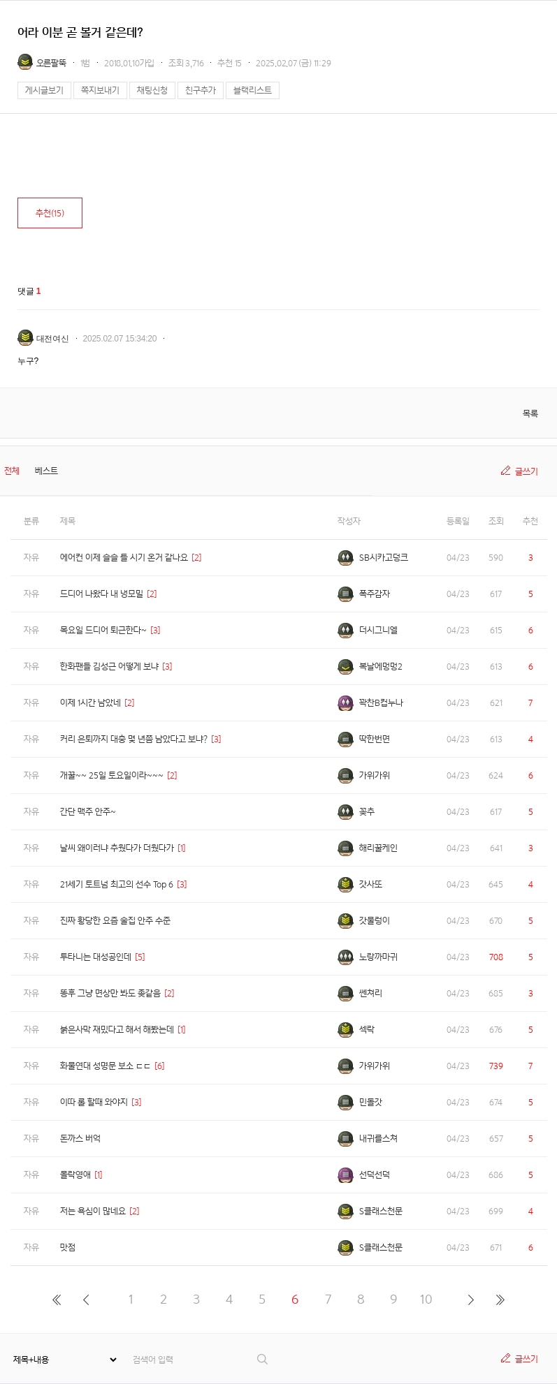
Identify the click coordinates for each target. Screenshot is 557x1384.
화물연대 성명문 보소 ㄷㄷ (105, 1066)
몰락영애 (75, 1175)
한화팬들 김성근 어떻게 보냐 (109, 666)
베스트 (46, 471)
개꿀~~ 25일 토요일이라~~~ (112, 775)
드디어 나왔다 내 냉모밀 (101, 594)
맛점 (67, 1247)
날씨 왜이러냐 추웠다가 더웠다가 (117, 848)
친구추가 (200, 90)
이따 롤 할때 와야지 (94, 1102)
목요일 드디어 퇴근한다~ (103, 630)
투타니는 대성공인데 (95, 957)
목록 (530, 413)
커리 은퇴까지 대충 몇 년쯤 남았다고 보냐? (134, 739)
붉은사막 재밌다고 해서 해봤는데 (117, 1029)
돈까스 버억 (80, 1138)
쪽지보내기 (100, 90)
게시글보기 (44, 90)
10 (426, 1299)
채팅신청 (152, 90)
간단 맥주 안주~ (88, 812)
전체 (12, 471)
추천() (50, 213)
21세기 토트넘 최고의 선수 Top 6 (116, 884)
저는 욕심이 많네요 (93, 1211)
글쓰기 (526, 471)
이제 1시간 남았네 (90, 703)
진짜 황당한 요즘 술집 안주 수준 (115, 920)
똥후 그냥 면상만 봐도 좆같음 (110, 993)
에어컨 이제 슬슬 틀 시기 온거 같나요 (124, 557)
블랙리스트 (252, 90)
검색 (263, 1359)
